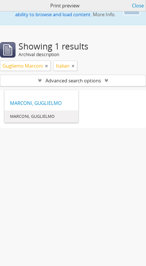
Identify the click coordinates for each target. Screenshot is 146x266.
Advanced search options (73, 80)
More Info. (104, 14)
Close (138, 5)
